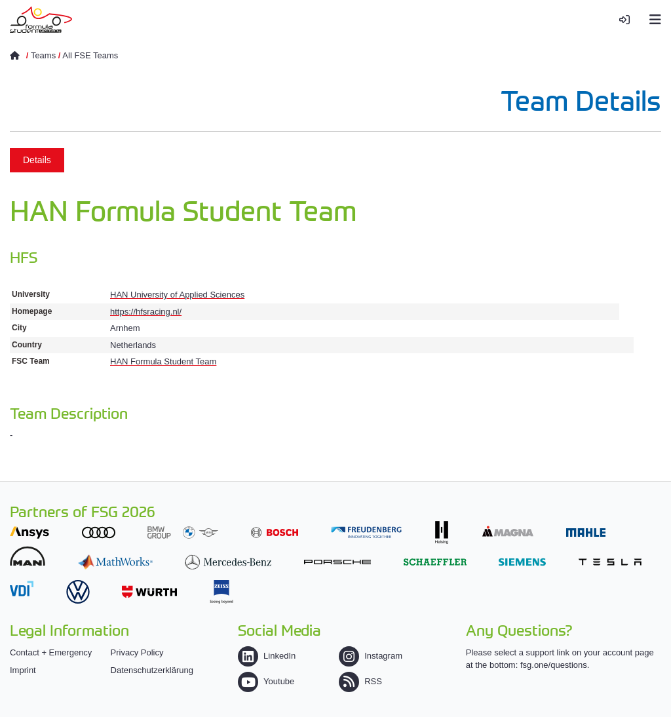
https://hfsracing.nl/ (146, 312)
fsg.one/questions (553, 665)
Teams (43, 55)
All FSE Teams (90, 55)
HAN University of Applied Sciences (177, 295)
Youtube (266, 681)
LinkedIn (267, 656)
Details (37, 160)
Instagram (370, 656)
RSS (360, 681)
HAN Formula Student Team (163, 361)
